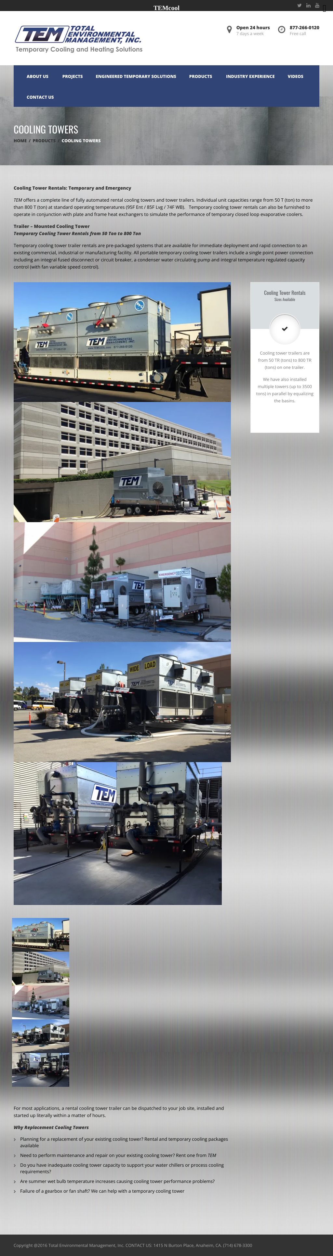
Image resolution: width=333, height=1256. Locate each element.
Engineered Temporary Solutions (136, 76)
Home (20, 141)
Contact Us (40, 97)
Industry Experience (250, 76)
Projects (72, 76)
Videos (295, 76)
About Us (37, 76)
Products (200, 76)
